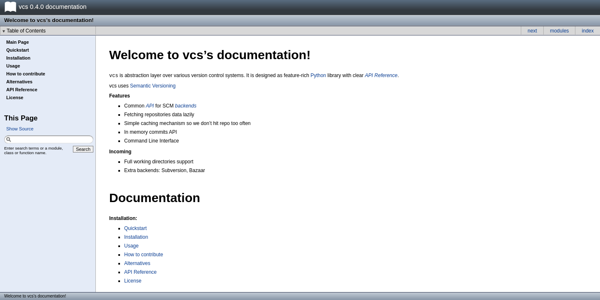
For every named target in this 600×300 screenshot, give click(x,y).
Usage (13, 65)
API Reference (22, 89)
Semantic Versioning (152, 86)
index (588, 31)
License (14, 97)
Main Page (17, 42)
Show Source (19, 128)
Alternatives (19, 81)
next (532, 31)
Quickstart (17, 50)
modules (559, 31)
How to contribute (25, 73)
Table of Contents (26, 31)
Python (318, 75)
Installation (18, 57)
